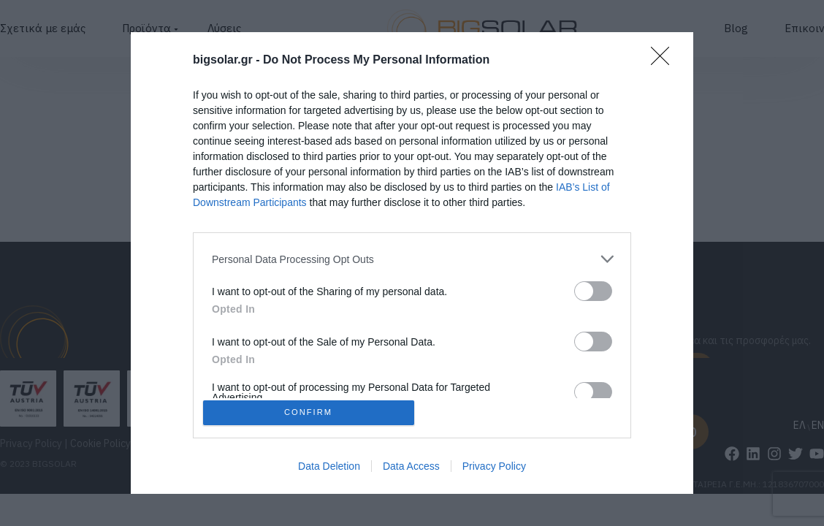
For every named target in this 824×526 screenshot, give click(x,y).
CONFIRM (311, 412)
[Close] (665, 58)
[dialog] (412, 263)
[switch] (593, 288)
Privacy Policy (494, 469)
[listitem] (412, 256)
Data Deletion (329, 469)
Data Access (411, 469)
